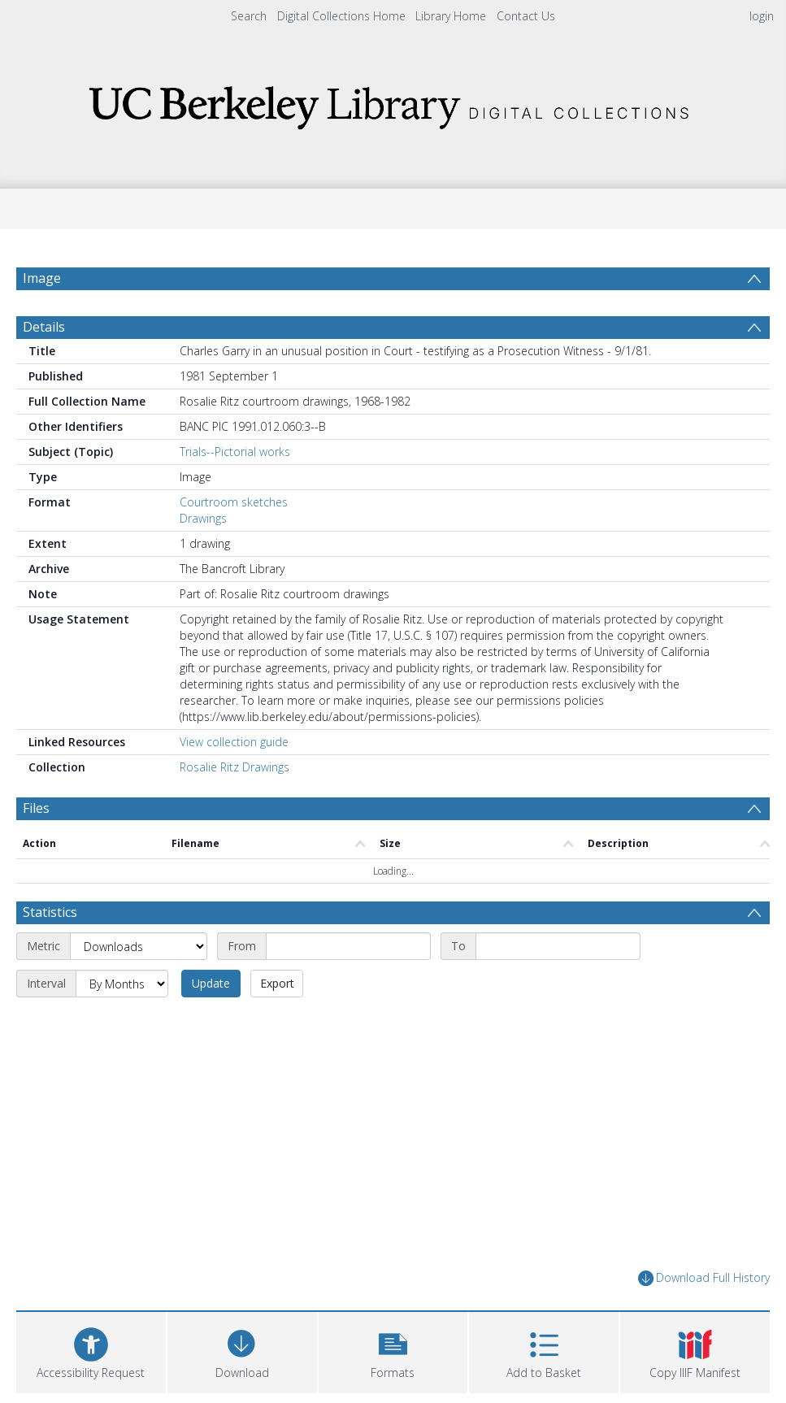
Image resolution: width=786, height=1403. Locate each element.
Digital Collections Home (341, 16)
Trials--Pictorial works (235, 451)
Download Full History (704, 1278)
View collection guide (234, 741)
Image (42, 278)
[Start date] (348, 946)
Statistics (50, 912)
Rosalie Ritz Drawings (234, 767)
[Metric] (138, 946)
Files (36, 808)
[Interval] (122, 983)
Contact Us (526, 16)
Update (211, 983)
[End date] (558, 946)
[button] (393, 1350)
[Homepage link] (393, 103)
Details (44, 327)
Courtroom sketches (234, 502)
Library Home (450, 16)
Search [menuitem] (249, 16)
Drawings (203, 518)
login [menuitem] (761, 16)
